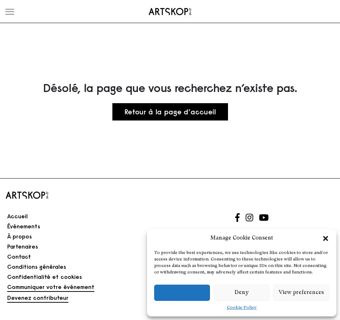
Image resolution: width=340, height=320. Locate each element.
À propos (19, 236)
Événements (23, 226)
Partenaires (22, 246)
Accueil (17, 216)
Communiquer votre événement (50, 286)
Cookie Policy (242, 308)
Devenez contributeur (37, 297)
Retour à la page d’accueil (170, 111)
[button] (325, 238)
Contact (19, 256)
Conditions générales (36, 266)
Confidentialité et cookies (44, 276)
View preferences (301, 292)
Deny (241, 292)
